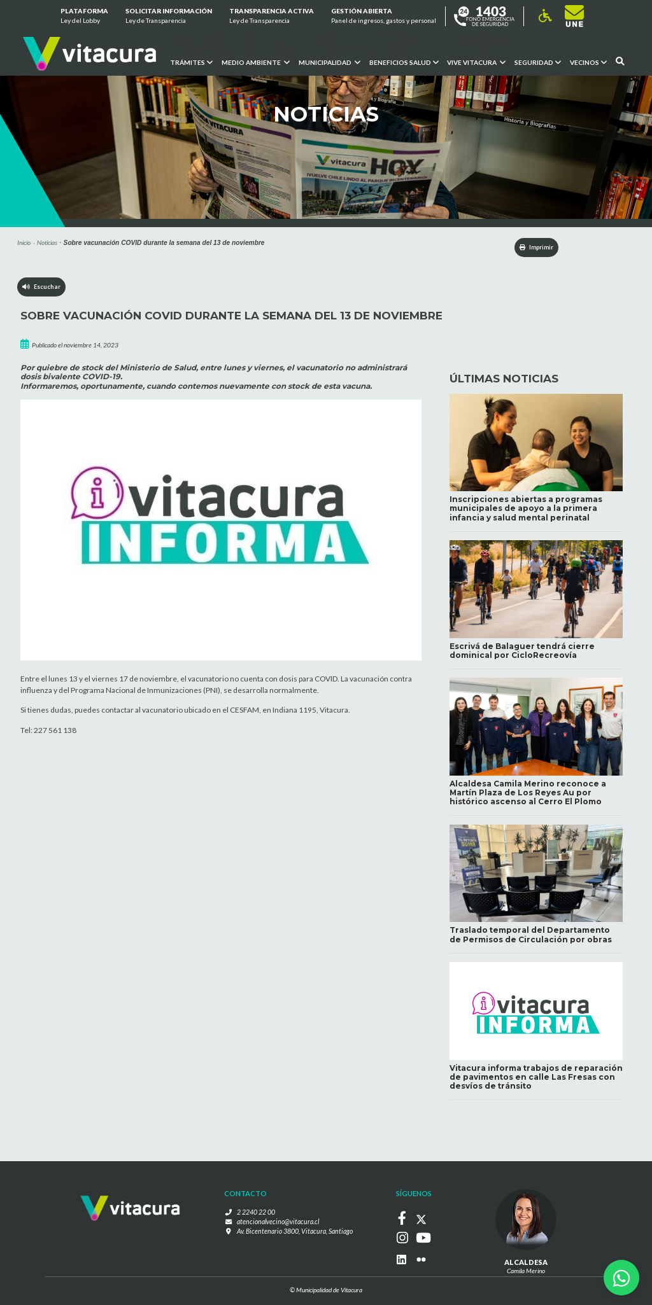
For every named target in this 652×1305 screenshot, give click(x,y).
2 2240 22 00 (260, 1216)
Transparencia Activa (271, 16)
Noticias (47, 242)
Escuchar (42, 289)
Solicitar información (168, 16)
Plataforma (84, 16)
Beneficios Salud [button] (403, 62)
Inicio (24, 242)
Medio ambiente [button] (255, 62)
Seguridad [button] (537, 62)
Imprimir (527, 247)
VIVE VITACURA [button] (476, 62)
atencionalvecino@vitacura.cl (278, 1225)
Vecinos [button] (588, 62)
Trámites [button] (190, 62)
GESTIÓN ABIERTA (383, 16)
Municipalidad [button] (329, 62)
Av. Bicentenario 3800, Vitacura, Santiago (294, 1234)
